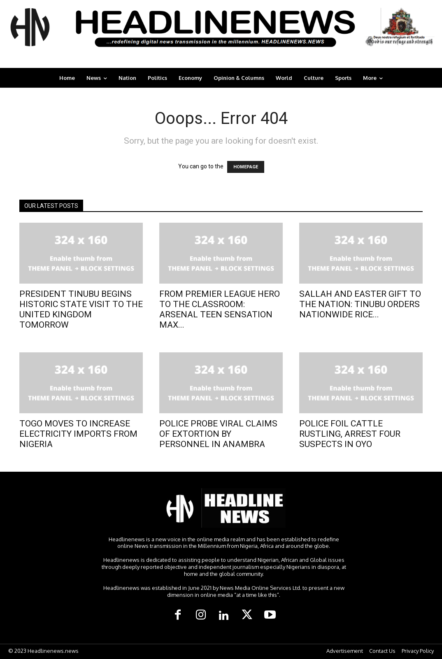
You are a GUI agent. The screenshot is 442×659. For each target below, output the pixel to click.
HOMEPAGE (245, 167)
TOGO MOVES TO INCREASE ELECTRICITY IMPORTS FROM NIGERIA (78, 434)
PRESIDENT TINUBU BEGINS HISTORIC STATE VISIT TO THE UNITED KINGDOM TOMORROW (81, 309)
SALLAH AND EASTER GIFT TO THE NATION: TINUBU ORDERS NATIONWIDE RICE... (360, 304)
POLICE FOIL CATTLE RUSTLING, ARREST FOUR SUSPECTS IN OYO (349, 434)
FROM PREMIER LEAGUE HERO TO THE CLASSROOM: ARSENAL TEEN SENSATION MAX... (219, 309)
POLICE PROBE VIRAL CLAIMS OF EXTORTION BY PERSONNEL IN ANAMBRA (218, 434)
